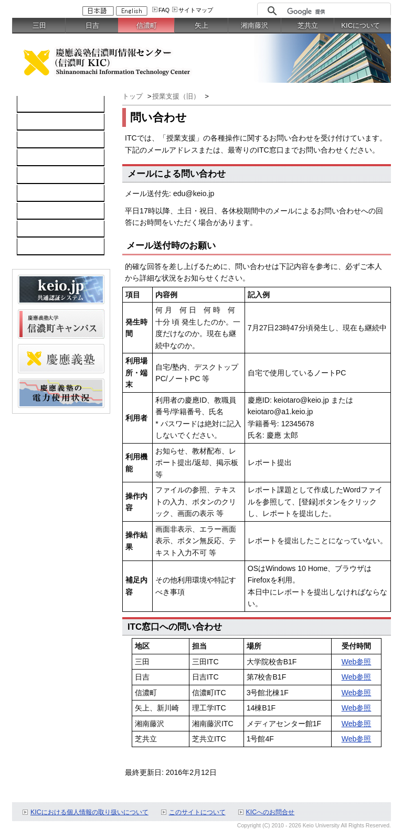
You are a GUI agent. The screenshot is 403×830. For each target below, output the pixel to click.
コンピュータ (45, 122)
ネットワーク (45, 140)
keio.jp (33, 175)
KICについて (360, 25)
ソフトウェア (45, 158)
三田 (39, 25)
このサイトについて (197, 812)
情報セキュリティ (52, 193)
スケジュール (45, 247)
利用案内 (37, 211)
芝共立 (308, 25)
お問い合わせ (45, 229)
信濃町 (146, 25)
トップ (132, 96)
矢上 (201, 25)
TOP (30, 104)
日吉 (92, 25)
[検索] (336, 11)
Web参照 (357, 661)
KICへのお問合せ (270, 812)
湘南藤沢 (254, 25)
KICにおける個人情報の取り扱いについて (89, 812)
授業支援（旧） (177, 96)
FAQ (163, 10)
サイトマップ (195, 10)
